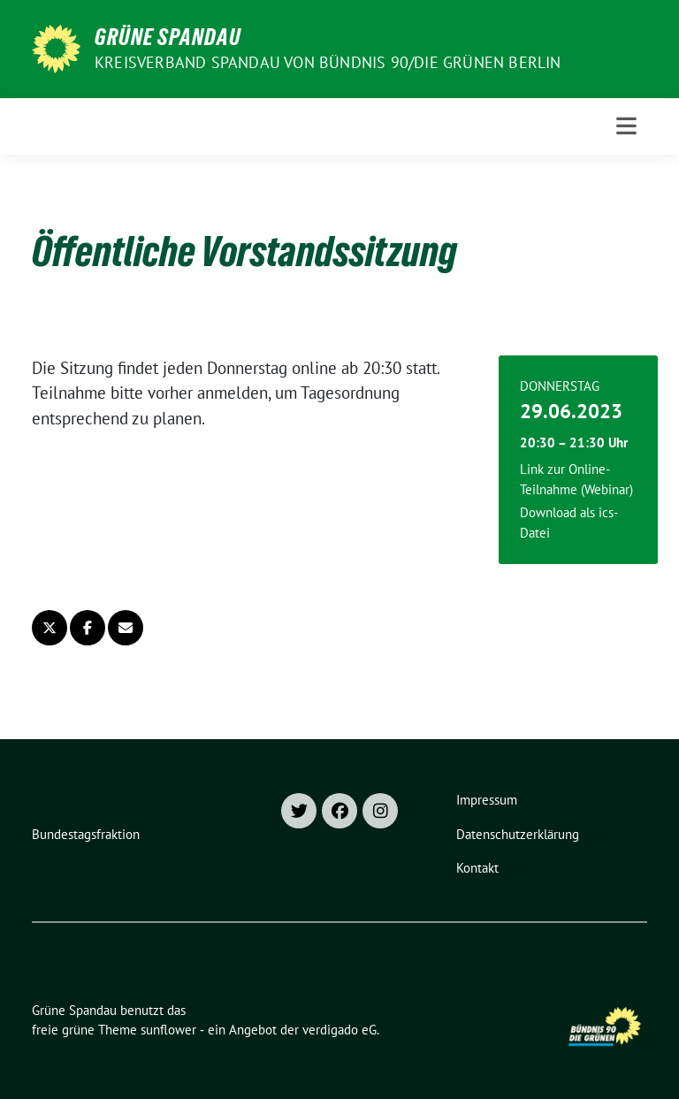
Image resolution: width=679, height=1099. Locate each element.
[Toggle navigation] (626, 126)
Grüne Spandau (168, 37)
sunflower (168, 1029)
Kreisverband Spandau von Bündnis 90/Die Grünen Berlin (328, 62)
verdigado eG (339, 1029)
